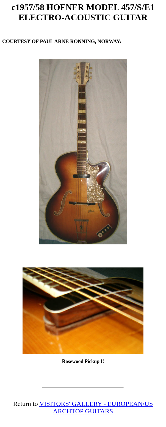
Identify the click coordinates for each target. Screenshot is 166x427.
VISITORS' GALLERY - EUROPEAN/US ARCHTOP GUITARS (96, 407)
